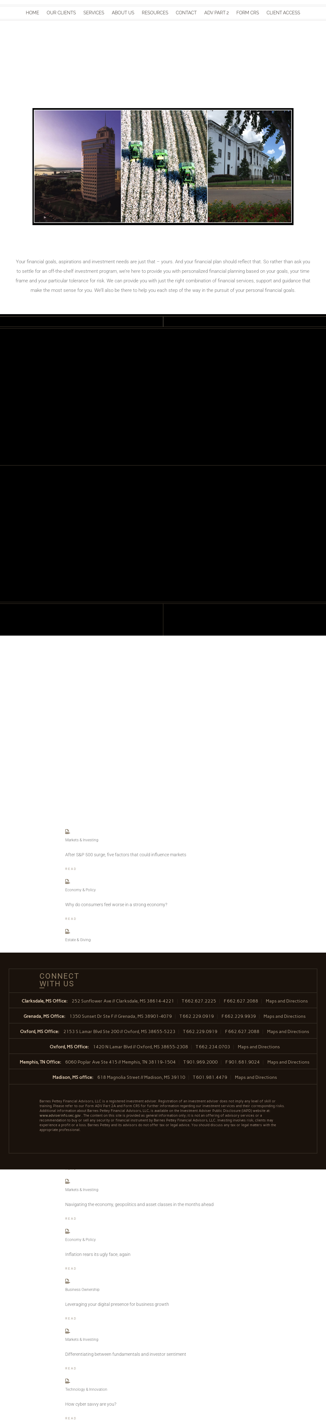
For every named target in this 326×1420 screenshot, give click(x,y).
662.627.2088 (242, 1001)
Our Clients (61, 12)
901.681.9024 (244, 1062)
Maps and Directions (287, 1001)
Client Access (283, 12)
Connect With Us (56, 980)
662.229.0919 (198, 1016)
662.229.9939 (240, 1016)
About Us (123, 12)
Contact (186, 12)
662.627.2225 (200, 1001)
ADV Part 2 (216, 12)
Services (93, 12)
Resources (155, 12)
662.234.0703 (214, 1047)
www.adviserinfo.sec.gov (60, 1115)
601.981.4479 (211, 1077)
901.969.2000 (202, 1062)
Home (32, 12)
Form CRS (248, 12)
